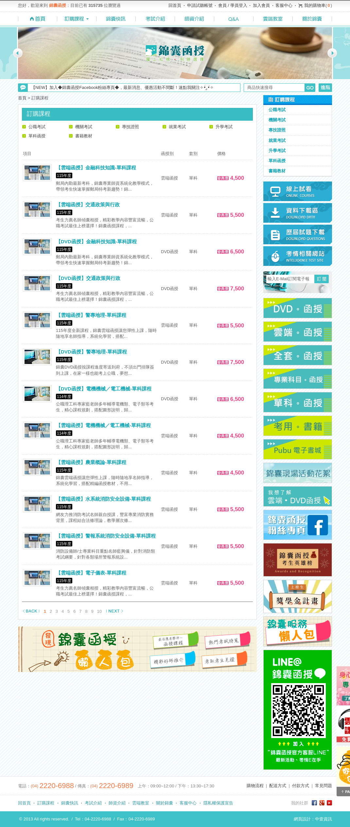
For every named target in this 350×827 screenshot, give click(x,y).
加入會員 (261, 5)
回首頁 (174, 5)
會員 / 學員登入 (232, 5)
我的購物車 (314, 5)
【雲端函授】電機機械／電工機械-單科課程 (103, 425)
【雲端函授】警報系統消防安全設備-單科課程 (106, 536)
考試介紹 (93, 803)
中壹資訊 (323, 819)
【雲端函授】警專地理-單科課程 (91, 315)
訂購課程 (45, 803)
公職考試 (36, 126)
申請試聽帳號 (200, 5)
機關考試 (83, 126)
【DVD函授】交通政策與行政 (88, 278)
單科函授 (36, 135)
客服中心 (283, 5)
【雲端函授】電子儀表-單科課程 (91, 573)
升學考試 (224, 126)
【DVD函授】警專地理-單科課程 (91, 351)
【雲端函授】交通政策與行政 (88, 204)
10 (99, 611)
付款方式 (300, 785)
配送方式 (277, 785)
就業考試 (177, 126)
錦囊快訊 (69, 803)
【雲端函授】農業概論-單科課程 (91, 462)
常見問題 (323, 785)
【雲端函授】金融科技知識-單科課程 (96, 167)
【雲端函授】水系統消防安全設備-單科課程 (103, 499)
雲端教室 (140, 803)
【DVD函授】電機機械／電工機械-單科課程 (103, 388)
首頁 (22, 97)
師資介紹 (117, 803)
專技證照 (130, 126)
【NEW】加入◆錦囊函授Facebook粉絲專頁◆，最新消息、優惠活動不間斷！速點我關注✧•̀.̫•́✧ (122, 87)
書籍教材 (83, 135)
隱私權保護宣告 (218, 803)
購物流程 (255, 785)
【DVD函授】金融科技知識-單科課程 (96, 241)
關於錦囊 (164, 803)
